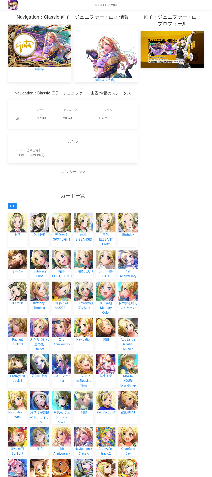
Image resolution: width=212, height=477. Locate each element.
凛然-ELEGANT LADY (105, 233)
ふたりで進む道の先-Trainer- (39, 338)
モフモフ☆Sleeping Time (83, 374)
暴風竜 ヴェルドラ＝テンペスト (61, 411)
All (12, 206)
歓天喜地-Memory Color (105, 301)
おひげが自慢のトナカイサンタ (39, 411)
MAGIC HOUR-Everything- (128, 374)
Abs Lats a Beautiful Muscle (128, 338)
